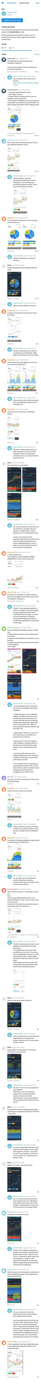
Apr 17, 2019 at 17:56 (23, 592)
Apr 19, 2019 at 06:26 (20, 777)
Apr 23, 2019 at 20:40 (18, 463)
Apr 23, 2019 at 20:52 (18, 1107)
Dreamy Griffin (12, 552)
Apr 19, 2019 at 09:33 (22, 409)
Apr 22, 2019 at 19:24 (24, 889)
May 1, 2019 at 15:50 (22, 58)
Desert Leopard (12, 628)
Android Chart (11, 3)
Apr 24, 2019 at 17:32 (22, 1212)
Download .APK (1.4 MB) (12, 20)
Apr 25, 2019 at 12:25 (24, 552)
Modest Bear (11, 592)
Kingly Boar (11, 218)
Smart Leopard (12, 889)
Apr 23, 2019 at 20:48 (18, 265)
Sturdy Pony (11, 1212)
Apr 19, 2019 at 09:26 (22, 310)
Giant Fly (10, 777)
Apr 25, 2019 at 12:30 (24, 1342)
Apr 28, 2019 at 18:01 (24, 90)
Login (37, 3)
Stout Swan (11, 140)
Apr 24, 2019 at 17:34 (22, 1269)
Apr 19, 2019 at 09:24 (22, 788)
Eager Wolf (11, 58)
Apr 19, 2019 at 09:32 (22, 838)
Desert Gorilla (12, 12)
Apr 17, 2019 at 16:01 (22, 140)
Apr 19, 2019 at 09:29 (22, 218)
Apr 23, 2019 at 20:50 (18, 998)
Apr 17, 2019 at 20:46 (25, 627)
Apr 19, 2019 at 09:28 (22, 360)
